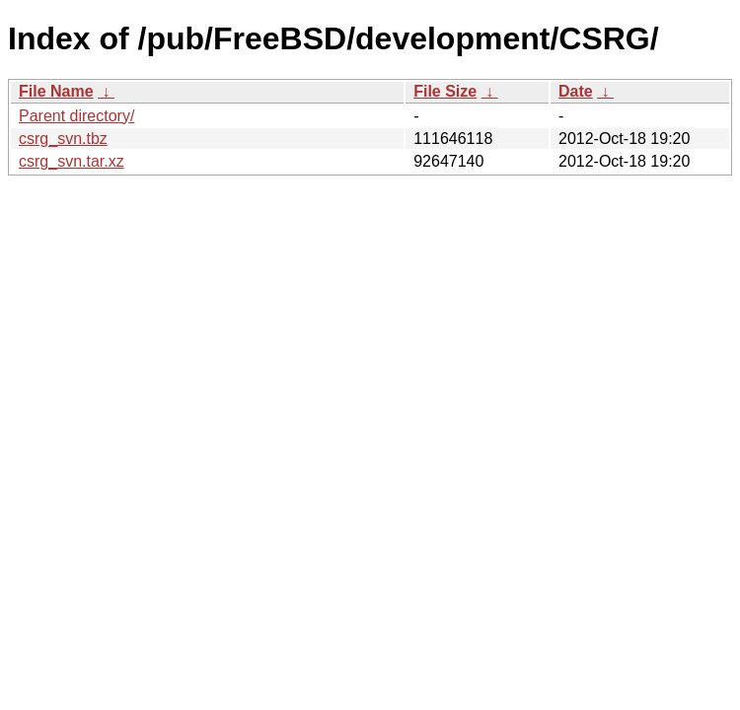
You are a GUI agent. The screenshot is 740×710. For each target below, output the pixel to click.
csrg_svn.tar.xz (71, 161)
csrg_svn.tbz (63, 138)
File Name (56, 91)
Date (575, 91)
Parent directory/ (76, 115)
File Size (445, 91)
